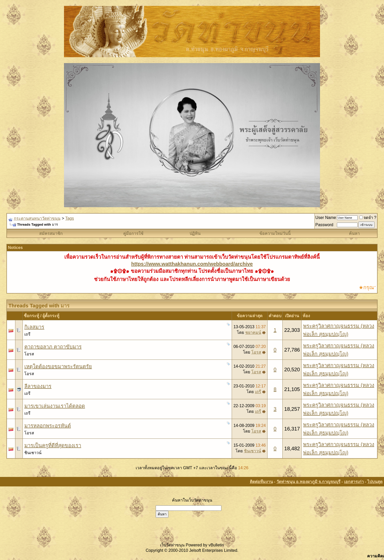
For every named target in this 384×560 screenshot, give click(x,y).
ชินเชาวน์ (32, 453)
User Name (325, 217)
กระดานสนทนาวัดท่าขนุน (37, 218)
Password (324, 225)
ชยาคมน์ (253, 332)
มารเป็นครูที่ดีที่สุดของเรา (52, 445)
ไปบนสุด (374, 481)
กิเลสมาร (34, 327)
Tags (69, 218)
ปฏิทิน (194, 233)
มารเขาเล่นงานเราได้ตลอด (54, 406)
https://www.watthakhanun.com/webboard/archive (192, 264)
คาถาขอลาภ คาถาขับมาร (53, 346)
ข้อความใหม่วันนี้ (275, 233)
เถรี (27, 334)
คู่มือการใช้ (133, 233)
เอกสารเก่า (354, 481)
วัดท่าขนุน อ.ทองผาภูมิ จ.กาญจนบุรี (308, 481)
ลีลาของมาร (37, 386)
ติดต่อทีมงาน (261, 481)
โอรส (29, 354)
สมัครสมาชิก (51, 233)
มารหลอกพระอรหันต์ (47, 425)
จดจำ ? (367, 217)
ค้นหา (354, 233)
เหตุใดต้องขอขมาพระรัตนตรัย (58, 366)
